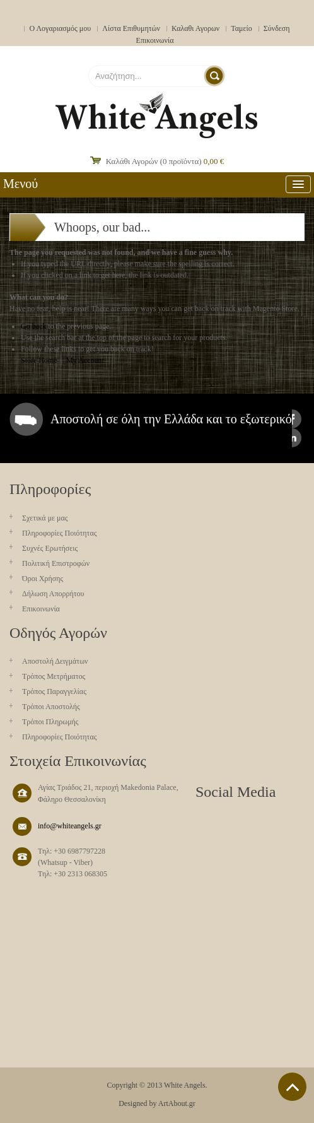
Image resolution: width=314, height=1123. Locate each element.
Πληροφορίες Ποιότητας (59, 533)
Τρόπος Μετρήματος (53, 676)
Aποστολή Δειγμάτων (55, 661)
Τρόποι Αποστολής (51, 706)
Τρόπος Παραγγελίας (54, 691)
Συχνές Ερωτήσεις (50, 548)
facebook (291, 418)
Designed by (137, 1103)
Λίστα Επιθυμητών (131, 28)
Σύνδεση (277, 28)
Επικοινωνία (155, 40)
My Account (85, 360)
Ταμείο (241, 28)
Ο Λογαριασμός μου (60, 28)
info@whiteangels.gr (70, 825)
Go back (33, 326)
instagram (291, 437)
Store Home (39, 360)
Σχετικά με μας (45, 518)
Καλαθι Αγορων (195, 28)
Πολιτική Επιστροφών (56, 563)
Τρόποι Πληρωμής (50, 721)
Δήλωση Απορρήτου (53, 593)
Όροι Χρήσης (42, 578)
